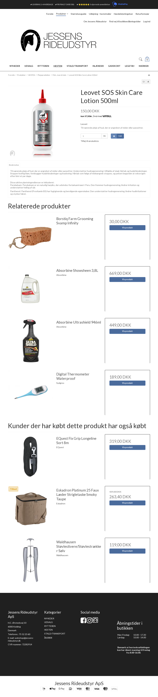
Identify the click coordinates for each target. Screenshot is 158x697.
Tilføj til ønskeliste (90, 141)
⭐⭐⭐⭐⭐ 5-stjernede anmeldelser (94, 4)
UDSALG (48, 622)
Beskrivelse (14, 165)
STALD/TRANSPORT (54, 633)
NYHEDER (49, 618)
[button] (144, 82)
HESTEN (48, 629)
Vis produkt (127, 228)
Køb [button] (116, 136)
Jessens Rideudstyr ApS (79, 683)
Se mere (48, 637)
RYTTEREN (50, 626)
